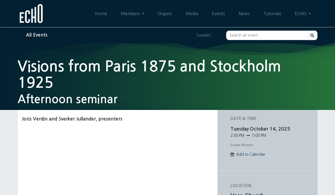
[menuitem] (101, 13)
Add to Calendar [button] (250, 154)
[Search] (312, 35)
